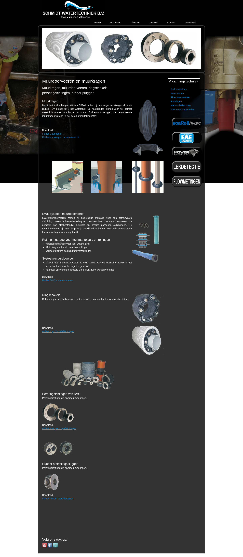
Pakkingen (176, 101)
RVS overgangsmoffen (182, 109)
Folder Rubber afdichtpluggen (57, 498)
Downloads (191, 22)
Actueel (154, 22)
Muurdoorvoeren (180, 97)
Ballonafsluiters (179, 89)
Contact (171, 22)
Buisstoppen (177, 93)
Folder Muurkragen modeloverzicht (60, 137)
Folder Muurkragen (52, 133)
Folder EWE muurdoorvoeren (57, 280)
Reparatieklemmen (181, 105)
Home (97, 22)
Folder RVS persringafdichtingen (59, 428)
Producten (115, 22)
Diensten (135, 22)
